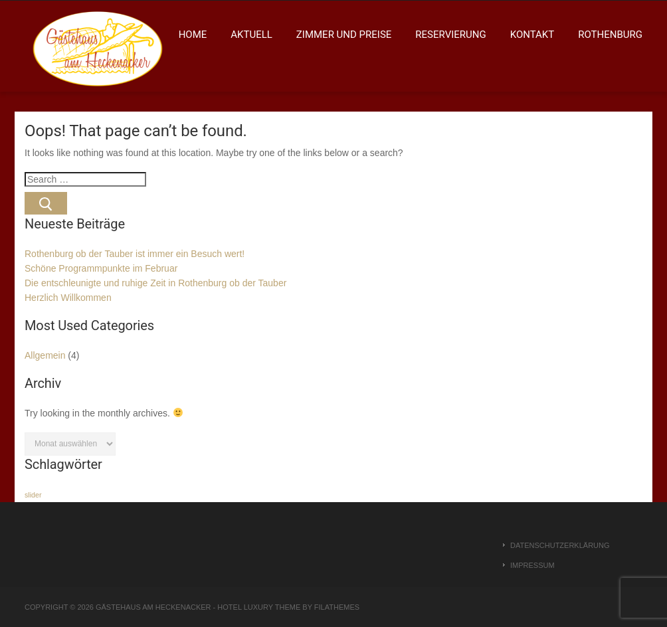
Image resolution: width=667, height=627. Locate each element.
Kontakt (532, 35)
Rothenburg (610, 35)
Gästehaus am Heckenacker (153, 607)
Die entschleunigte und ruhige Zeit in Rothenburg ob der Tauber (155, 283)
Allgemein (45, 355)
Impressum (532, 565)
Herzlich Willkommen (68, 297)
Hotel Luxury (245, 607)
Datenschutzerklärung (560, 545)
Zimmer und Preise (343, 35)
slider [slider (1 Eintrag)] (33, 495)
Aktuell (251, 35)
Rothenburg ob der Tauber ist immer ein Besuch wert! (134, 253)
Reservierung (450, 35)
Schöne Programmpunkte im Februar (101, 268)
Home (193, 35)
